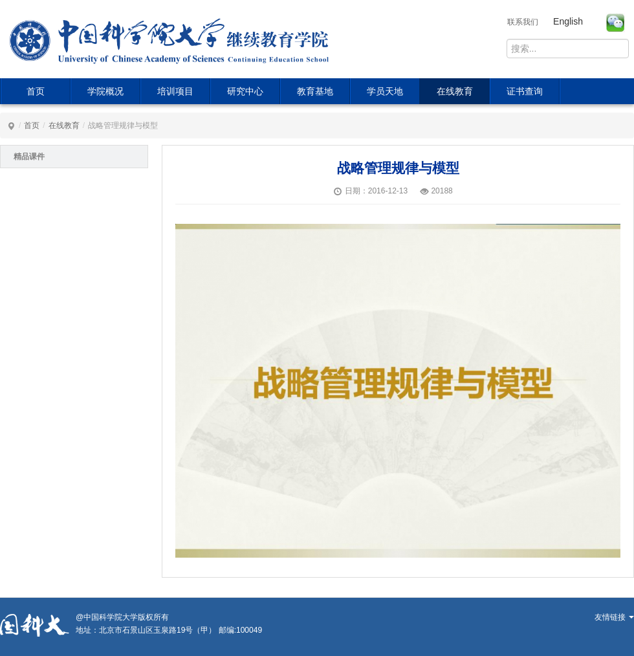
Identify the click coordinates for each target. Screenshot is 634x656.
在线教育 (455, 91)
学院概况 (105, 91)
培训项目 (175, 91)
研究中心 (245, 91)
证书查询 (525, 91)
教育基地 (315, 91)
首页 (36, 91)
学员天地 (385, 91)
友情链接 (614, 617)
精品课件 (29, 156)
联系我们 (522, 22)
